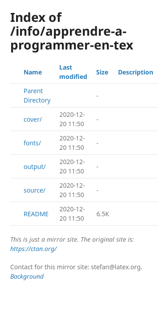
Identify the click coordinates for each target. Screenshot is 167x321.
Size (102, 72)
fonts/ (32, 143)
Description (135, 72)
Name (33, 72)
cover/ (33, 119)
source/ (34, 190)
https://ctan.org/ (33, 248)
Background (27, 276)
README (36, 214)
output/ (35, 166)
